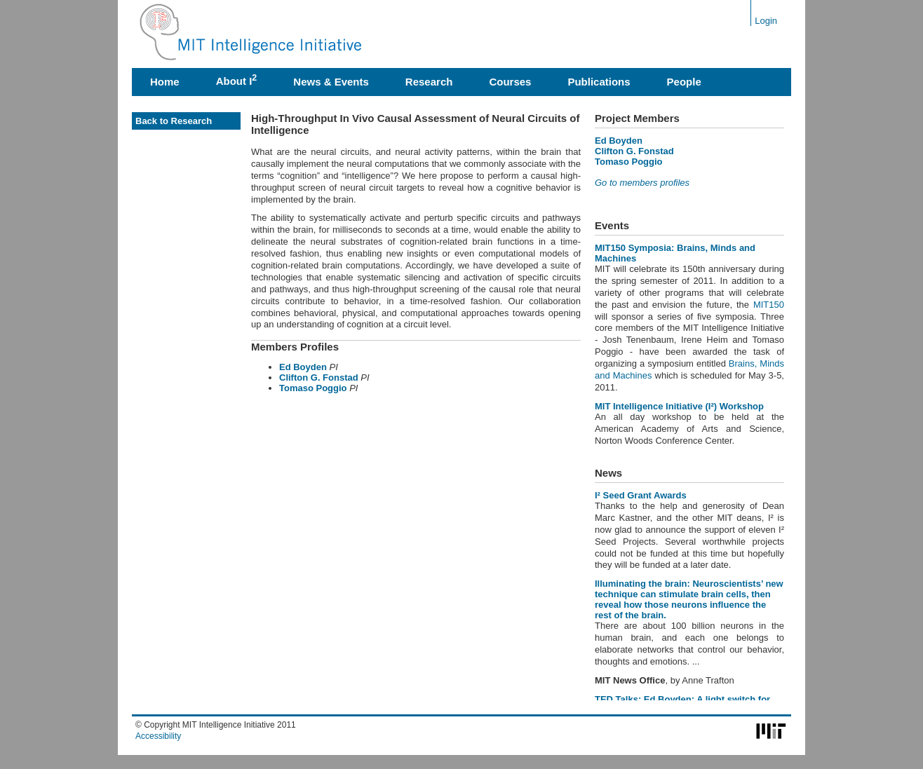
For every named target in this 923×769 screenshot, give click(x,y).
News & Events (331, 82)
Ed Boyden (303, 367)
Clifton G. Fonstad (320, 377)
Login (766, 20)
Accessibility (158, 736)
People (684, 82)
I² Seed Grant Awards (641, 495)
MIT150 (768, 304)
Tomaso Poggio (313, 388)
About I (236, 80)
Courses (510, 82)
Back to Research (173, 121)
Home (165, 82)
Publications (598, 82)
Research (429, 82)
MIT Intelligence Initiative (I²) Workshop (679, 406)
